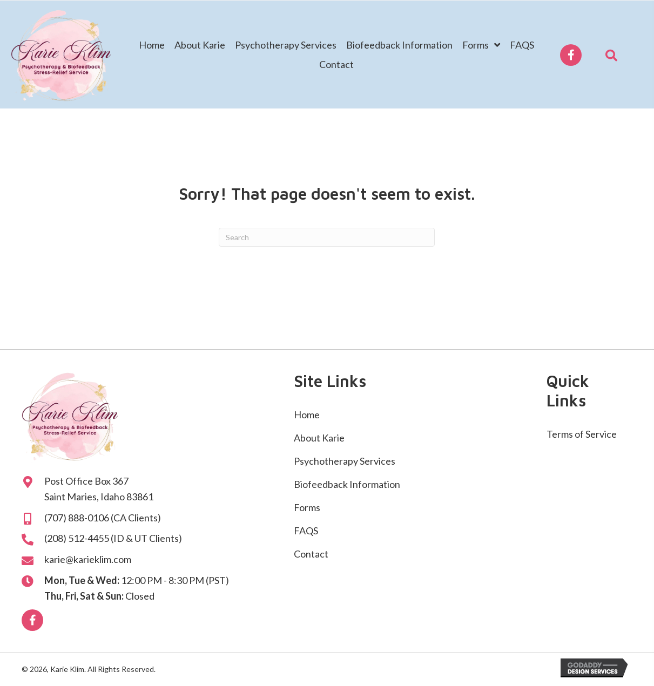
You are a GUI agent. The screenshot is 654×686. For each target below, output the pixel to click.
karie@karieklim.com (87, 559)
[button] (571, 55)
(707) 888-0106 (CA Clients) (102, 518)
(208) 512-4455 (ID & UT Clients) (113, 538)
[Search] (327, 237)
